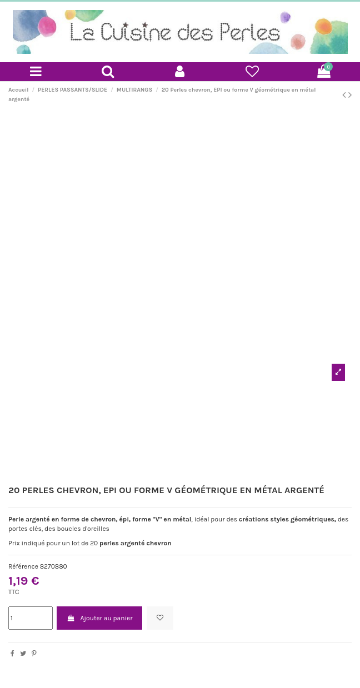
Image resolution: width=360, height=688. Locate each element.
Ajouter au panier (99, 618)
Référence (23, 566)
